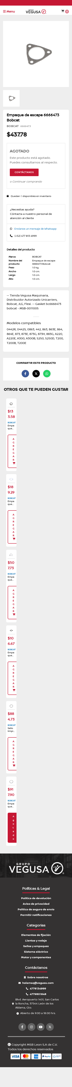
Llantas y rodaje (36, 940)
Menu (9, 11)
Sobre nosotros (36, 977)
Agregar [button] (14, 451)
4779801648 (36, 994)
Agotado (13, 827)
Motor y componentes (36, 957)
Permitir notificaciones (36, 915)
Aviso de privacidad (36, 903)
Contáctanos (24, 172)
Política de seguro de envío (36, 909)
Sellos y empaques (36, 946)
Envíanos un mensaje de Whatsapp (35, 228)
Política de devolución (36, 898)
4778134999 (36, 988)
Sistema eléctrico (36, 951)
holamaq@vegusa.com (36, 983)
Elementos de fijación (36, 935)
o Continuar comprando (26, 181)
